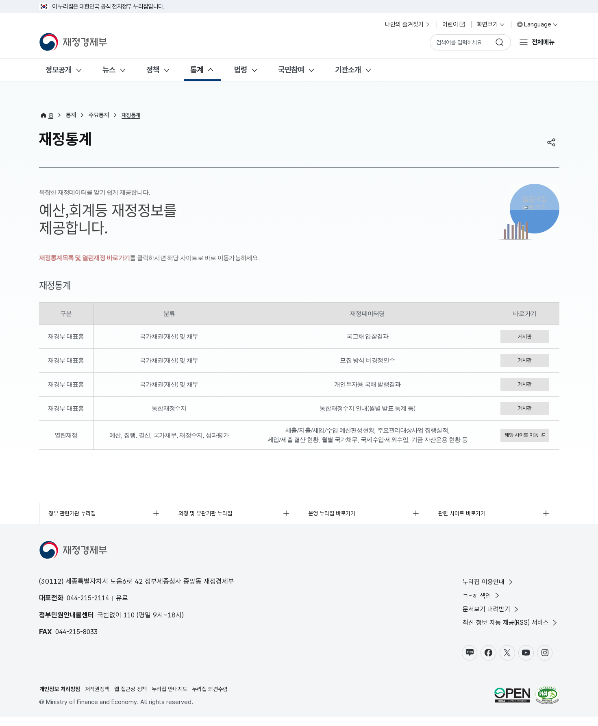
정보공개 (59, 69)
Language (538, 24)
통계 (196, 69)
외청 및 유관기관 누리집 (208, 516)
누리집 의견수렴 (222, 698)
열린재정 (534, 207)
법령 (240, 69)
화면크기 (491, 24)
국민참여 (291, 69)
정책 (152, 69)
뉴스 (108, 69)
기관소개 (348, 69)
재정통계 (132, 115)
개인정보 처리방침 (62, 698)
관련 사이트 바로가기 (464, 516)
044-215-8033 (78, 636)
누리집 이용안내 (483, 586)
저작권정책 (102, 698)
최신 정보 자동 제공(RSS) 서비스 (507, 630)
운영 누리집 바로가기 (334, 516)
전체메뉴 (542, 42)
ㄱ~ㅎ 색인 (476, 601)
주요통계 (99, 115)
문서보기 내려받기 (486, 615)
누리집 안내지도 (179, 698)
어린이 (453, 24)
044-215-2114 (90, 602)
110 (130, 619)
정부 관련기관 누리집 (74, 516)
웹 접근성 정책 (137, 698)
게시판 (525, 337)
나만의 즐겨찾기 (408, 24)
